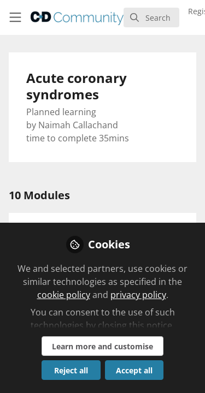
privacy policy (138, 295)
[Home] (77, 17)
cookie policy (63, 295)
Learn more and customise (102, 346)
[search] (151, 17)
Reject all (71, 370)
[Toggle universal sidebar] (15, 17)
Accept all (134, 370)
